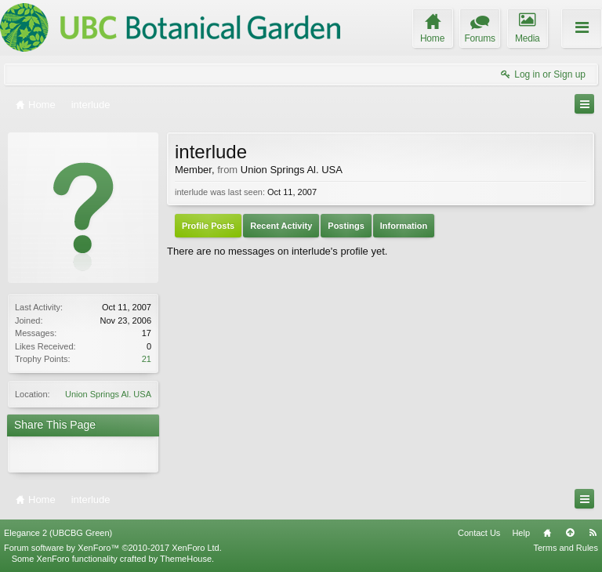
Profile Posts (208, 225)
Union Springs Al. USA (108, 394)
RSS (592, 532)
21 (146, 359)
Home (547, 532)
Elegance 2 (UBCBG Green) (58, 533)
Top (569, 532)
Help (521, 533)
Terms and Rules (565, 547)
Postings (346, 225)
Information (404, 225)
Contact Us (479, 533)
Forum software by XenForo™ (113, 547)
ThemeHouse (186, 558)
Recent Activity (281, 225)
